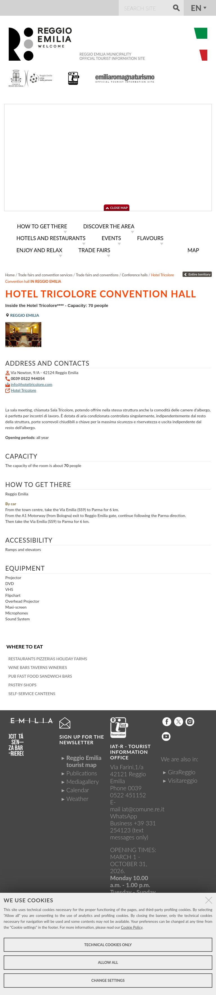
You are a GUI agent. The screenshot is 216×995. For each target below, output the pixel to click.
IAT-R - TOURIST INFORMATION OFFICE (130, 750)
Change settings (108, 980)
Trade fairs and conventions (97, 273)
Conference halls (135, 273)
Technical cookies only (108, 944)
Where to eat (24, 645)
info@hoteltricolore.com (31, 382)
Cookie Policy (132, 927)
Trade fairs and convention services (45, 273)
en (196, 8)
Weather (77, 796)
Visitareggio (182, 778)
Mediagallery (82, 779)
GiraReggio (181, 769)
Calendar (77, 787)
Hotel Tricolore (23, 388)
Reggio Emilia (22, 313)
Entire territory (197, 272)
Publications (81, 771)
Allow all (108, 962)
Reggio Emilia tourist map (84, 759)
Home (10, 273)
